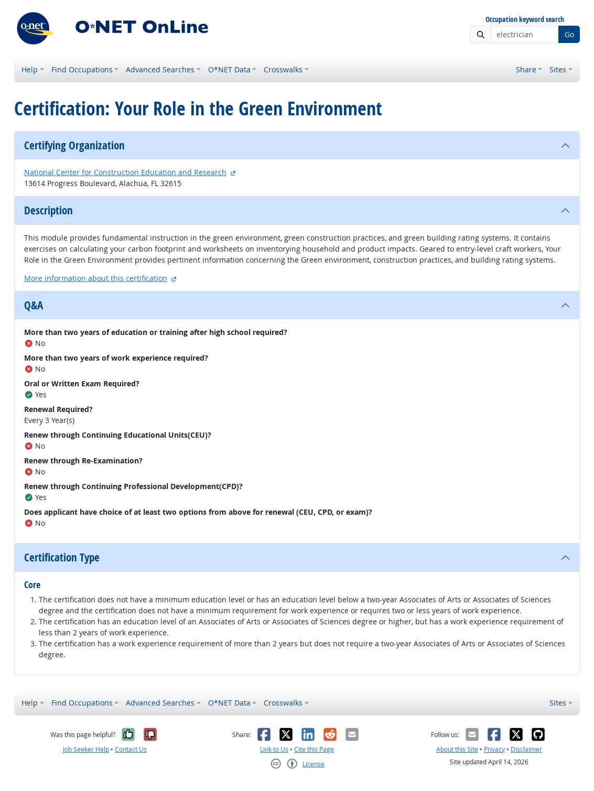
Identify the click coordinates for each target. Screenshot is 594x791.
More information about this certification (95, 278)
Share (526, 69)
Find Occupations (82, 69)
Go (569, 34)
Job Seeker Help (86, 749)
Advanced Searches (160, 69)
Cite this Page (314, 749)
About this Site (457, 749)
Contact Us (131, 749)
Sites (557, 69)
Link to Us (274, 749)
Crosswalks (283, 69)
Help (29, 69)
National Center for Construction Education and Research (125, 172)
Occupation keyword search (524, 19)
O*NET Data (229, 69)
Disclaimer (526, 749)
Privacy (494, 749)
